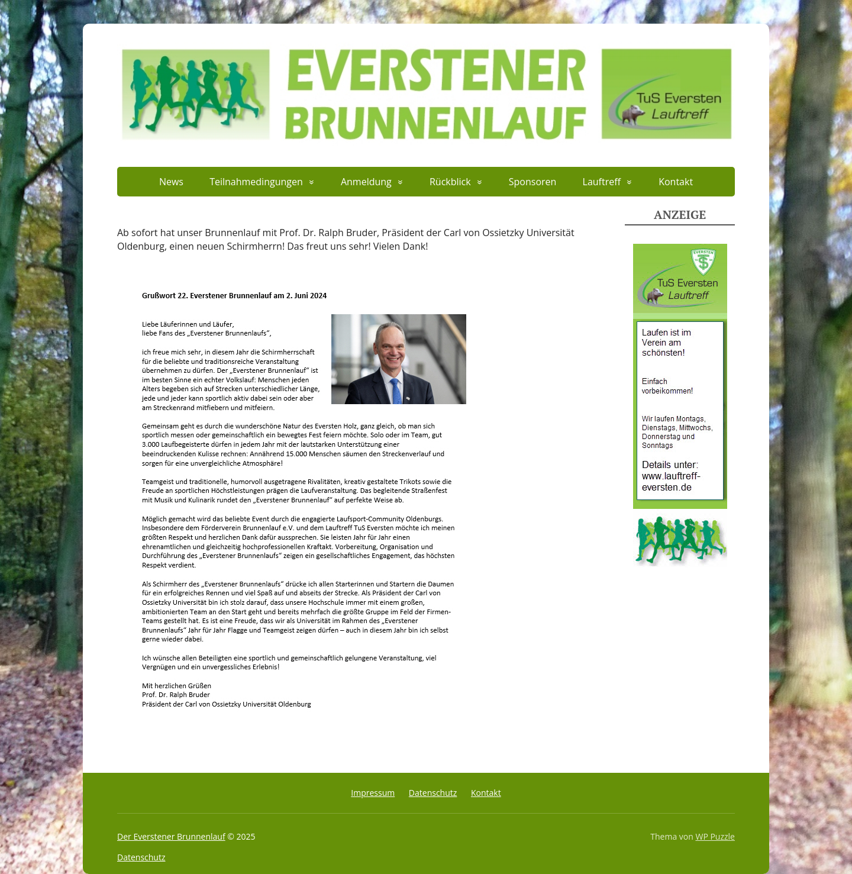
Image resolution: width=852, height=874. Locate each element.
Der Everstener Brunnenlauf (171, 836)
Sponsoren (533, 181)
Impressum (373, 792)
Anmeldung (366, 181)
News (171, 181)
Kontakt (676, 181)
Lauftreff (602, 181)
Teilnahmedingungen (256, 181)
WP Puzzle (715, 836)
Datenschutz (433, 792)
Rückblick (450, 181)
